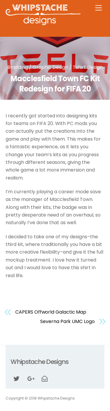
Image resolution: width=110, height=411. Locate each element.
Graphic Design (50, 67)
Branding (17, 67)
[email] (44, 378)
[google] (30, 378)
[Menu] (98, 8)
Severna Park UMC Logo (67, 321)
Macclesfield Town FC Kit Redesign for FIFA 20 (54, 83)
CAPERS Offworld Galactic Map (50, 312)
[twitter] (16, 378)
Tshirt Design (88, 67)
